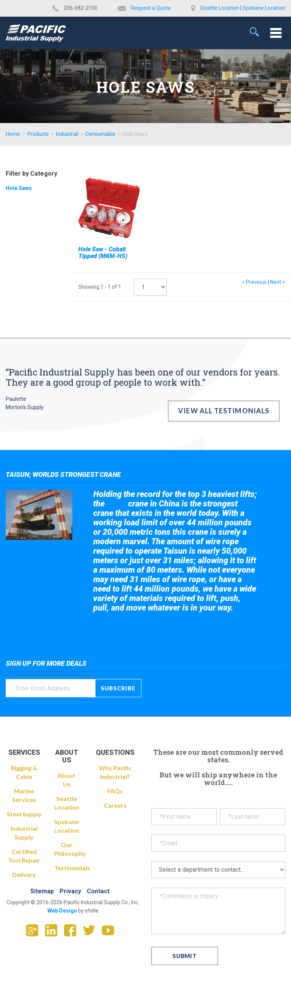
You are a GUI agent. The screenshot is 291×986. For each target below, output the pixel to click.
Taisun (116, 504)
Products (38, 134)
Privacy (70, 891)
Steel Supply (24, 814)
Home (13, 134)
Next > (277, 282)
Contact (98, 891)
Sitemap (42, 891)
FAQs (115, 790)
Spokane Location (263, 8)
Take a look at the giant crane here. (146, 628)
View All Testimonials (223, 411)
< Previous (254, 282)
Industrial (67, 134)
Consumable (100, 134)
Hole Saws (19, 188)
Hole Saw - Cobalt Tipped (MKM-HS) (102, 253)
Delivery (24, 874)
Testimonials (72, 867)
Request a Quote (151, 8)
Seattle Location (219, 8)
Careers (115, 805)
